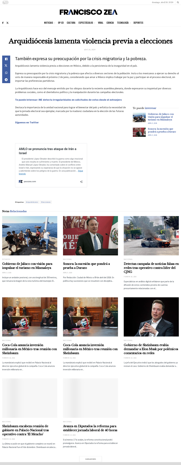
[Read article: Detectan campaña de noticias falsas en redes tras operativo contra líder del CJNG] (151, 235)
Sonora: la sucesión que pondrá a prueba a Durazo (162, 130)
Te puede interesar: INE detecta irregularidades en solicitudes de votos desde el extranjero (68, 99)
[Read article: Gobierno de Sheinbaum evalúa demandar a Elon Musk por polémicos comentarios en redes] (151, 321)
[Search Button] (178, 2)
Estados (6, 259)
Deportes (138, 22)
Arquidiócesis (32, 202)
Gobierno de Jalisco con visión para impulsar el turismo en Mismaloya (161, 117)
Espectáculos (86, 22)
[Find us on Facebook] (2, 23)
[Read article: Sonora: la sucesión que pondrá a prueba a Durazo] (139, 132)
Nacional (67, 259)
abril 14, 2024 (89, 49)
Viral (100, 22)
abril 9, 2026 (152, 123)
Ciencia (110, 22)
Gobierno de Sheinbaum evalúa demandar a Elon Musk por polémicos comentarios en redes (151, 353)
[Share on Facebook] (6, 59)
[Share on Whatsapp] (6, 72)
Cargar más (90, 459)
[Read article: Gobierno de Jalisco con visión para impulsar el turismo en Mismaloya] (139, 117)
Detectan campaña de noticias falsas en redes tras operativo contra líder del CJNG (151, 268)
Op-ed (61, 22)
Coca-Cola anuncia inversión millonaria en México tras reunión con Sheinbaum (29, 349)
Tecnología (123, 22)
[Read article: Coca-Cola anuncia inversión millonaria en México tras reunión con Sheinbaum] (29, 317)
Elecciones (46, 202)
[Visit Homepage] (89, 12)
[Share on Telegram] (6, 79)
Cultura (71, 22)
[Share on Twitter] (6, 65)
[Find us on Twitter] (7, 23)
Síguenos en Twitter (27, 122)
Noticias (48, 22)
